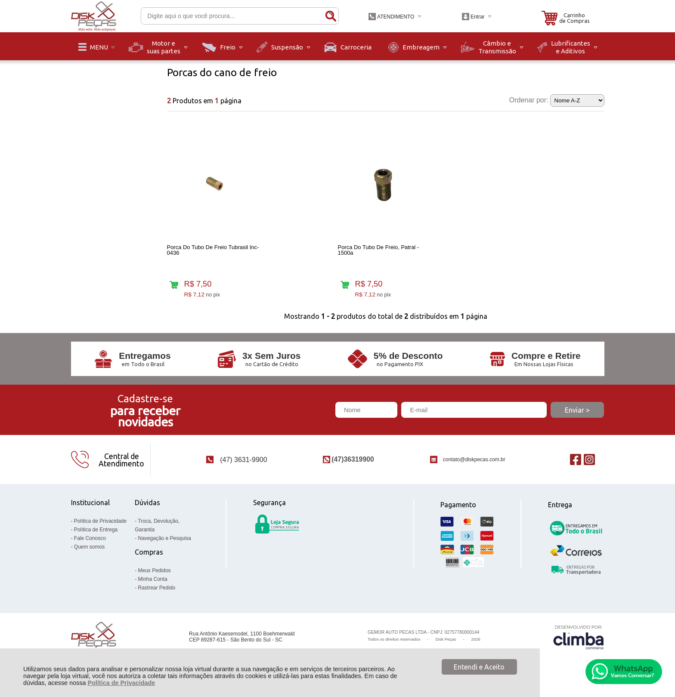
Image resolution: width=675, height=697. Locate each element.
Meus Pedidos (154, 573)
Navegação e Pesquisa (164, 540)
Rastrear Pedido (157, 590)
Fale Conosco (90, 540)
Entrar (478, 17)
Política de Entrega (96, 532)
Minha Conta (152, 581)
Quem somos (89, 549)
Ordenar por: (528, 100)
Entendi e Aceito (479, 667)
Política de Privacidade (121, 682)
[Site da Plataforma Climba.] (578, 639)
